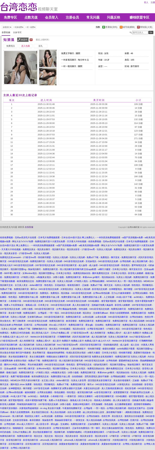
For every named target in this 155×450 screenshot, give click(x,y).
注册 (153, 2)
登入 (146, 2)
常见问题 (93, 17)
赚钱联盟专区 (139, 17)
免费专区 (10, 17)
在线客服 (29, 227)
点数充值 (31, 17)
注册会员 (72, 17)
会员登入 (51, 17)
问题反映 (113, 17)
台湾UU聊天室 (134, 227)
